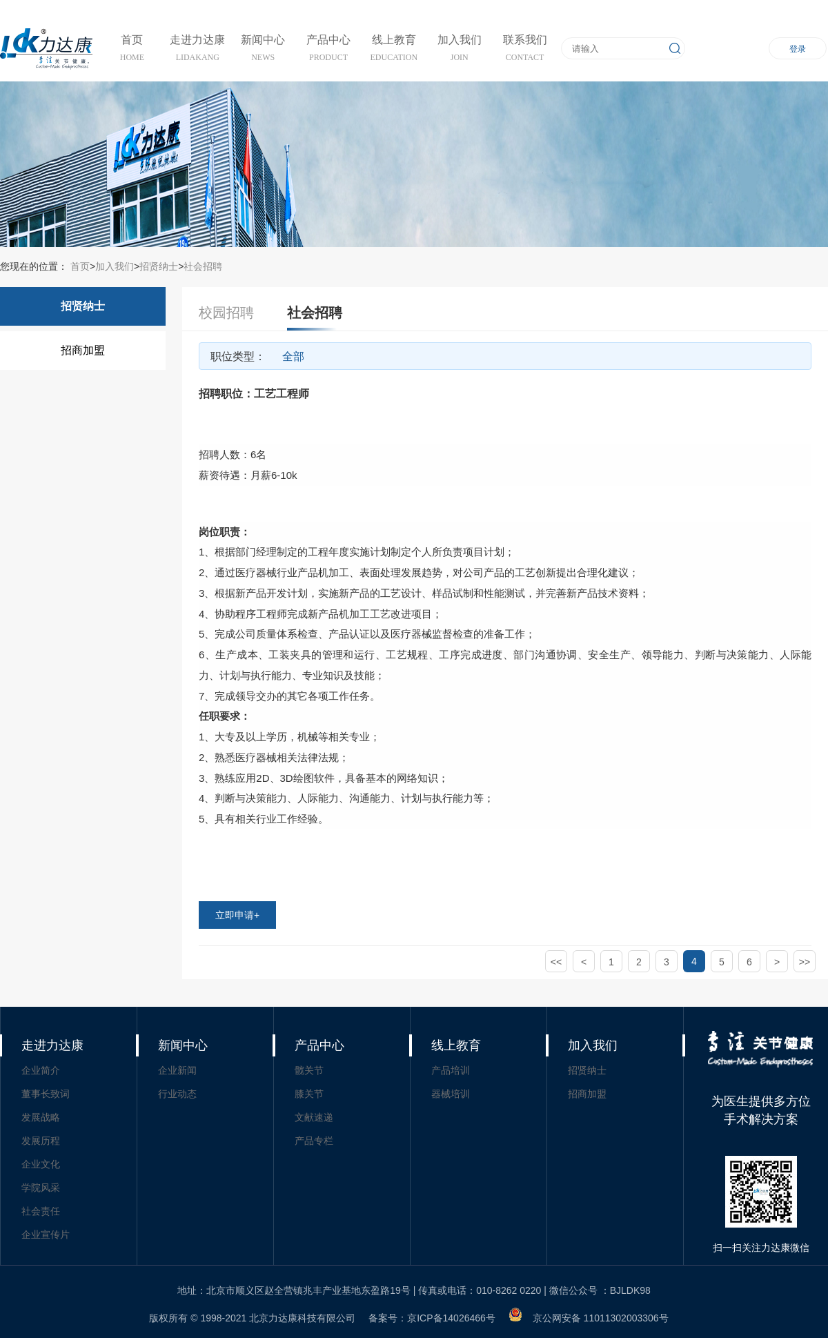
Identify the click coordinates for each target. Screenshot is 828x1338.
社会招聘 (203, 266)
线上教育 (456, 1045)
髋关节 (309, 1070)
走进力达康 (52, 1045)
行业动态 (177, 1093)
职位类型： (238, 356)
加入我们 (114, 266)
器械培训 (450, 1093)
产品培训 (450, 1070)
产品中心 (319, 1045)
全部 (293, 356)
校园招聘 (226, 312)
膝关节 (309, 1093)
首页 (79, 266)
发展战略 (40, 1117)
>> (804, 961)
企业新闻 (177, 1070)
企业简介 (40, 1070)
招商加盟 (83, 350)
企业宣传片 (45, 1234)
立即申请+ (237, 915)
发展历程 (40, 1140)
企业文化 (40, 1164)
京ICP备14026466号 (451, 1318)
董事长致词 (45, 1093)
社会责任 (40, 1211)
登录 (797, 49)
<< (556, 961)
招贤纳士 (158, 266)
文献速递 (314, 1117)
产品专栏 (314, 1140)
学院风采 (40, 1187)
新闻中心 (183, 1045)
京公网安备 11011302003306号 (601, 1318)
